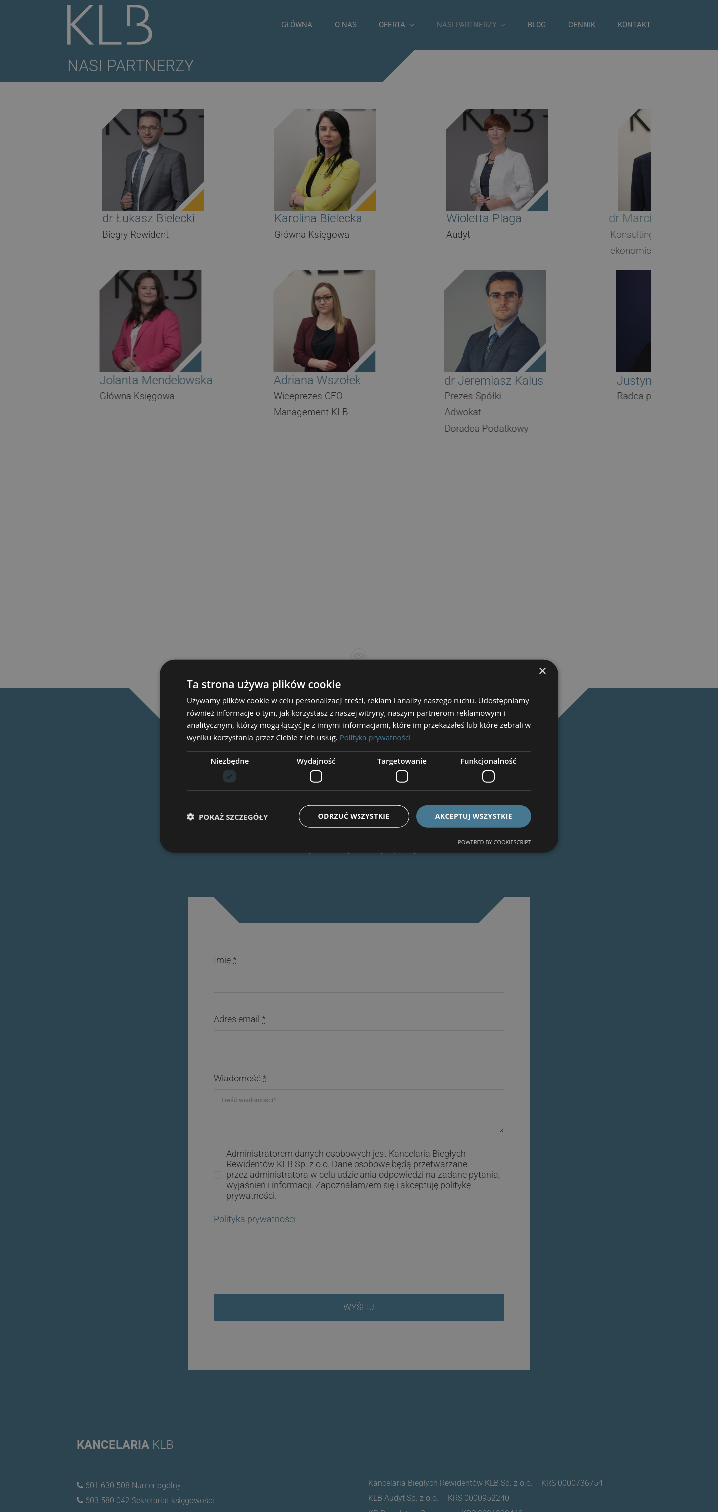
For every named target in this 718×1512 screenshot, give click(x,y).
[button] (227, 816)
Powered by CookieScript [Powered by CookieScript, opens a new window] (494, 842)
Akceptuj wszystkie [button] (473, 816)
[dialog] (359, 756)
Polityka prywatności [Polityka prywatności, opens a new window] (375, 737)
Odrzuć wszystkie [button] (354, 816)
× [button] (542, 671)
